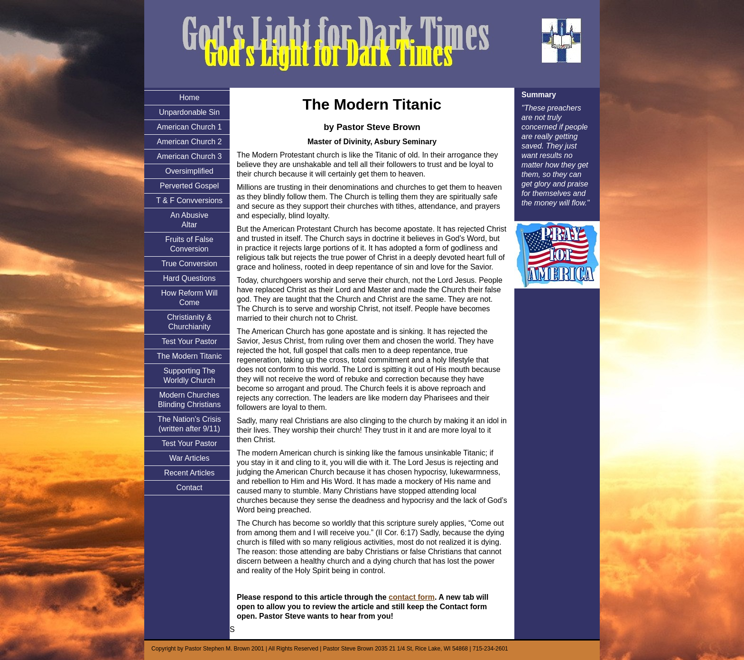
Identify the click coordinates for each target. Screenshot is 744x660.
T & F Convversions (189, 200)
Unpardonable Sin (189, 112)
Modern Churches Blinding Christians (189, 400)
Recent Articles (189, 473)
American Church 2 (189, 142)
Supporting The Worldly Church (189, 375)
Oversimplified (189, 171)
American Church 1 (189, 127)
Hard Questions (189, 278)
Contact (189, 487)
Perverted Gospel (189, 186)
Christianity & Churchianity (189, 322)
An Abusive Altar (189, 220)
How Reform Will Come (189, 298)
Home (189, 97)
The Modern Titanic (189, 356)
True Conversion (189, 264)
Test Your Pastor (189, 341)
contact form (412, 597)
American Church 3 (189, 156)
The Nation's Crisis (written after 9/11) (189, 424)
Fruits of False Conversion (189, 244)
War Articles (189, 458)
